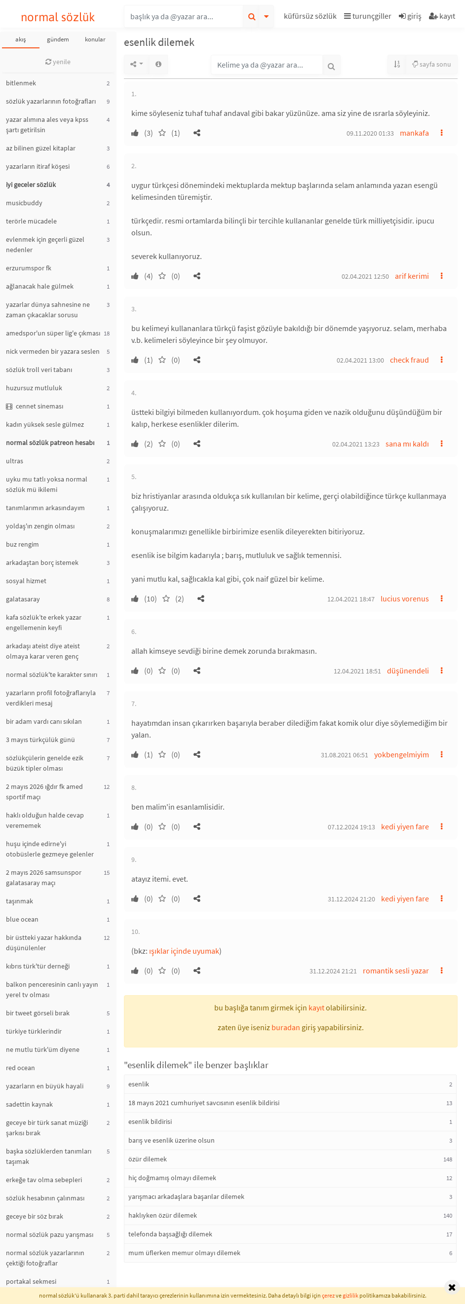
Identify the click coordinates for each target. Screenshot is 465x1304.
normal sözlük (58, 17)
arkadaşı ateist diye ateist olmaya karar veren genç (43, 651)
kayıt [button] (316, 1007)
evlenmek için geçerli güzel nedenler (45, 244)
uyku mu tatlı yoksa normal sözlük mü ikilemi (46, 484)
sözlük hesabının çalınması (45, 1197)
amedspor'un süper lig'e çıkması (53, 333)
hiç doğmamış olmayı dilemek (172, 1177)
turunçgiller (367, 16)
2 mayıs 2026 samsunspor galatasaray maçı (43, 877)
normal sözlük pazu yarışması (49, 1234)
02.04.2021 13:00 (360, 360)
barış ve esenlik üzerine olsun (171, 1140)
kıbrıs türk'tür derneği (38, 966)
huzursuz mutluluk (34, 387)
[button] (311, 17)
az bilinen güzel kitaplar (41, 148)
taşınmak (19, 900)
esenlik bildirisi (150, 1121)
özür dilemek (147, 1159)
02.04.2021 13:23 (356, 444)
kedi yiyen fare (405, 826)
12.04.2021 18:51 (357, 671)
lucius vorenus (405, 598)
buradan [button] (285, 1027)
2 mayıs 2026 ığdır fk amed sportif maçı (44, 791)
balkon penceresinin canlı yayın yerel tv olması (52, 989)
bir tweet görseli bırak (38, 1012)
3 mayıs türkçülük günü (40, 739)
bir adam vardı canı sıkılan (44, 721)
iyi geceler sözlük (31, 184)
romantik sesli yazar (396, 970)
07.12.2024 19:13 (351, 826)
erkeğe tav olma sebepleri (44, 1179)
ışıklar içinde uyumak (184, 951)
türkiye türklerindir (34, 1031)
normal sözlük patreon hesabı (50, 442)
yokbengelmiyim (401, 754)
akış (20, 39)
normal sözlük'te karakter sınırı (51, 674)
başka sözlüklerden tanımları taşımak (48, 1156)
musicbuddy (24, 202)
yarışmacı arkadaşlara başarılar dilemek (186, 1196)
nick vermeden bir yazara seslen (53, 351)
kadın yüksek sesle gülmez (45, 424)
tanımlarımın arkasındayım (45, 507)
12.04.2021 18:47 (351, 599)
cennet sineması (34, 406)
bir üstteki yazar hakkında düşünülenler (43, 942)
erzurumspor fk (28, 267)
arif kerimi (412, 276)
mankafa (414, 133)
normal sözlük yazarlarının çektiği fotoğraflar (45, 1257)
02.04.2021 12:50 (365, 276)
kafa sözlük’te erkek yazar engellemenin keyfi (43, 622)
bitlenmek (21, 82)
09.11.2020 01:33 (370, 133)
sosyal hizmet (26, 580)
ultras (14, 460)
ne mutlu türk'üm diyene (42, 1049)
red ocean (20, 1067)
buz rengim (22, 544)
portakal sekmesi (31, 1281)
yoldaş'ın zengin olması (40, 526)
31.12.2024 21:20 (351, 898)
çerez (328, 1295)
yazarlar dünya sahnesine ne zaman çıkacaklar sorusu (48, 309)
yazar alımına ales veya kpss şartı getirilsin (47, 124)
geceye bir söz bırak (34, 1216)
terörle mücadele (31, 221)
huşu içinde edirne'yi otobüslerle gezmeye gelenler (50, 848)
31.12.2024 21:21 (333, 971)
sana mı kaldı (407, 443)
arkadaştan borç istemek (42, 562)
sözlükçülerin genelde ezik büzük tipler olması (44, 763)
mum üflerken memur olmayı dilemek (184, 1252)
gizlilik (350, 1295)
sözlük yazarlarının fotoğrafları (51, 101)
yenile (58, 61)
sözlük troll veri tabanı (39, 369)
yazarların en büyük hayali (44, 1085)
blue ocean (22, 919)
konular (95, 39)
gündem (58, 39)
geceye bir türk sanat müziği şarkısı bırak (47, 1127)
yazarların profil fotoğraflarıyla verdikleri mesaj (51, 698)
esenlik (138, 1084)
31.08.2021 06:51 (344, 754)
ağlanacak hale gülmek (40, 286)
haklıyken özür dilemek (162, 1215)
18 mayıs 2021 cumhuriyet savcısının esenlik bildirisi (203, 1102)
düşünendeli (408, 670)
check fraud (409, 360)
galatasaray (23, 599)
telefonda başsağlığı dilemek (170, 1233)
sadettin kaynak (29, 1104)
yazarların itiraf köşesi (38, 166)
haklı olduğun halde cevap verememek (45, 820)
